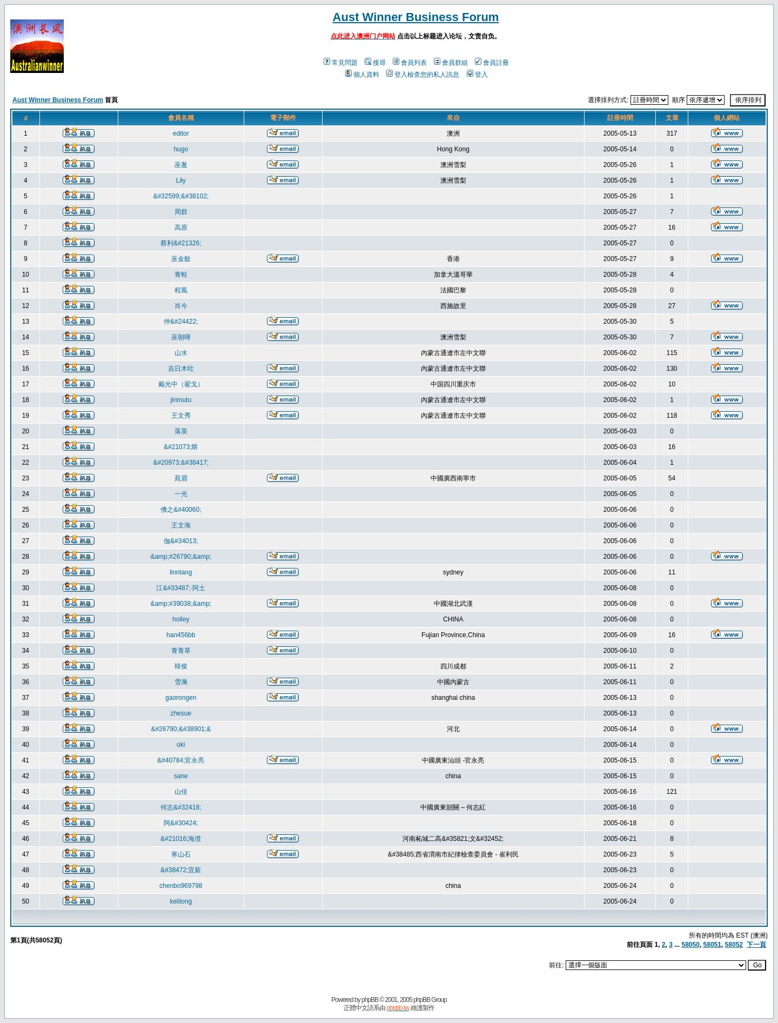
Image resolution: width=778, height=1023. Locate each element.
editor (181, 133)
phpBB (369, 1000)
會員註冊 (492, 62)
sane (181, 776)
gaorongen (180, 697)
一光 (181, 494)
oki (181, 744)
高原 (181, 227)
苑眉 (181, 478)
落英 (181, 431)
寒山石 (181, 854)
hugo (180, 149)
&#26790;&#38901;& (181, 729)
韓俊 (181, 666)
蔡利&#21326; (180, 243)
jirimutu (180, 400)
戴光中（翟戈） (181, 384)
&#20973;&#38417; (181, 462)
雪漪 (181, 682)
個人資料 (362, 74)
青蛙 (181, 274)
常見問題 (341, 62)
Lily (181, 180)
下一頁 (756, 944)
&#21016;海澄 (180, 839)
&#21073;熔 (181, 447)
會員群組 (451, 62)
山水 (181, 353)
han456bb (180, 635)
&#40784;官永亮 (180, 760)
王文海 (181, 525)
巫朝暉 (181, 337)
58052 (734, 944)
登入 (477, 74)
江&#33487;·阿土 (180, 588)
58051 (712, 944)
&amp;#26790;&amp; (180, 556)
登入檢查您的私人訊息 (422, 74)
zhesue (180, 713)
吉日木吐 (181, 368)
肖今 (181, 306)
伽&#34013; (181, 541)
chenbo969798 (180, 886)
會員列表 (410, 62)
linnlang (181, 572)
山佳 (181, 791)
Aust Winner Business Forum (416, 17)
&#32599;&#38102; (181, 196)
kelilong (181, 901)
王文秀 (181, 415)
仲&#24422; (181, 321)
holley (180, 619)
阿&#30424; (181, 823)
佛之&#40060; (180, 509)
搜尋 (375, 62)
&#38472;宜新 (180, 870)
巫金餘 (181, 259)
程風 (181, 290)
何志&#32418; (180, 807)
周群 (181, 212)
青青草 (181, 650)
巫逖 (181, 165)
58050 (691, 944)
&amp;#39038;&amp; (180, 603)
